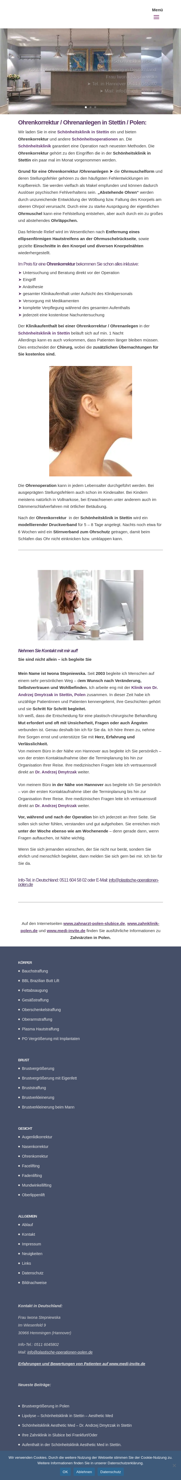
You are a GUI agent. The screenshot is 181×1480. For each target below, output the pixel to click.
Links (26, 1263)
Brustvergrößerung (38, 1068)
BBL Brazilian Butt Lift (40, 980)
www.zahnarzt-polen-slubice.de (94, 923)
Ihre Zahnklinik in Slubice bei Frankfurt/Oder (60, 1435)
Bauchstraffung (35, 971)
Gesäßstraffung (35, 1000)
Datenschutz (33, 1273)
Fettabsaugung (35, 990)
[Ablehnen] (174, 1465)
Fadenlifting (32, 1175)
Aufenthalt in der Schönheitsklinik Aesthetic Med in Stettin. (72, 1444)
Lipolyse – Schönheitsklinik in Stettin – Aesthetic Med (67, 1415)
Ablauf (27, 1224)
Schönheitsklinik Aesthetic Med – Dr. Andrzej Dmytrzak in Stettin (77, 1425)
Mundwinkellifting (37, 1185)
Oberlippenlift (33, 1195)
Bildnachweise (34, 1282)
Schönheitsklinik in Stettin (44, 333)
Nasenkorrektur (35, 1146)
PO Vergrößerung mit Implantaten (51, 1038)
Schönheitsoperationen (95, 139)
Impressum (31, 1244)
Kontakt (28, 1234)
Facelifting (31, 1166)
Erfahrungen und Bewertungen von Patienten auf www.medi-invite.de (81, 1364)
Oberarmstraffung (37, 1019)
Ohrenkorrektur (35, 1156)
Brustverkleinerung (38, 1097)
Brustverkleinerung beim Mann (48, 1107)
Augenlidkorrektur (37, 1137)
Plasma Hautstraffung (40, 1029)
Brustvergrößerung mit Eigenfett (49, 1078)
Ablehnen (84, 1472)
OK (65, 1472)
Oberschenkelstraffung (41, 1009)
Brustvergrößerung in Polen (45, 1406)
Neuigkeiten (32, 1253)
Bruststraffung (34, 1088)
